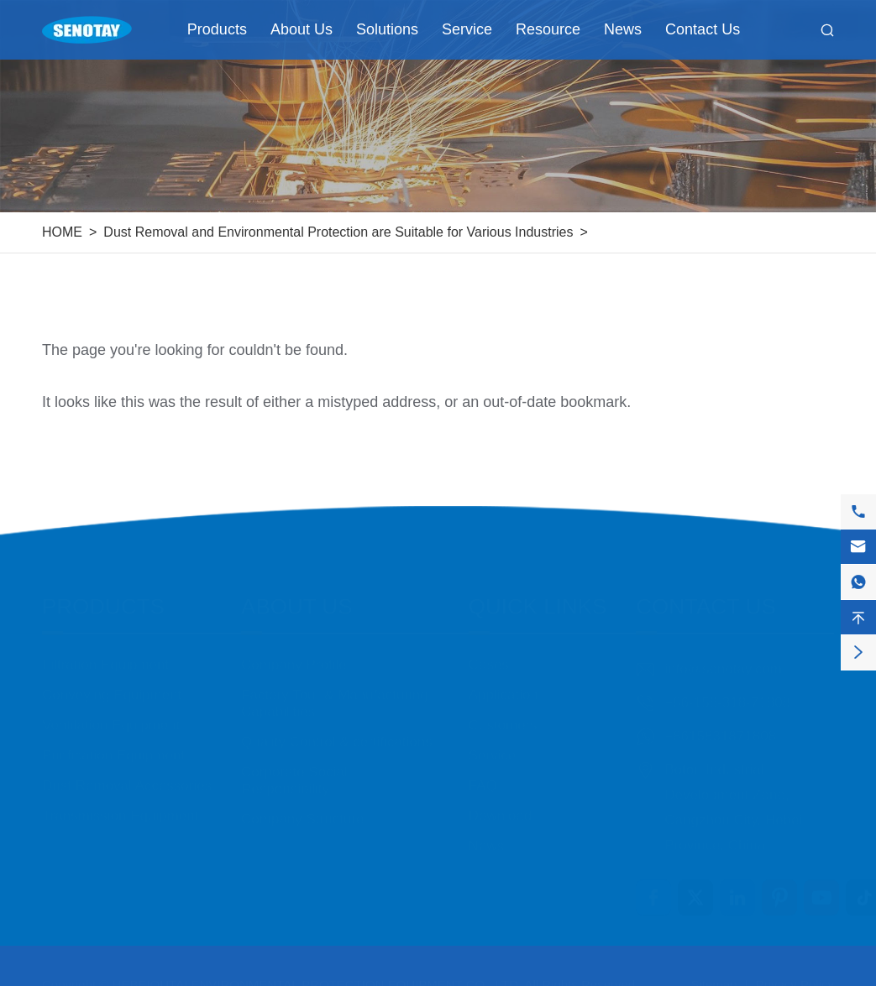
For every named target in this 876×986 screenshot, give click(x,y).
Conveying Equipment (111, 678)
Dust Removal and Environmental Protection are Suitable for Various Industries (338, 232)
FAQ (483, 769)
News (623, 29)
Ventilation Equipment (111, 709)
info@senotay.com (723, 652)
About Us (301, 29)
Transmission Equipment (120, 799)
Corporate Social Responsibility (294, 764)
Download (500, 799)
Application (503, 678)
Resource (548, 29)
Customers (503, 709)
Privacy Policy (795, 975)
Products (217, 29)
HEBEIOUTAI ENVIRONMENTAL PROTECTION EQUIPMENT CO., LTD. (317, 975)
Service (467, 29)
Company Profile (294, 648)
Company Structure (302, 803)
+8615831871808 (720, 720)
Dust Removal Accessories (127, 769)
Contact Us (702, 29)
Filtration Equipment (105, 648)
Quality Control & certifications (337, 725)
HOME (62, 232)
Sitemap (713, 975)
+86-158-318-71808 (727, 686)
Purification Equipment (113, 739)
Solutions (387, 29)
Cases (489, 648)
